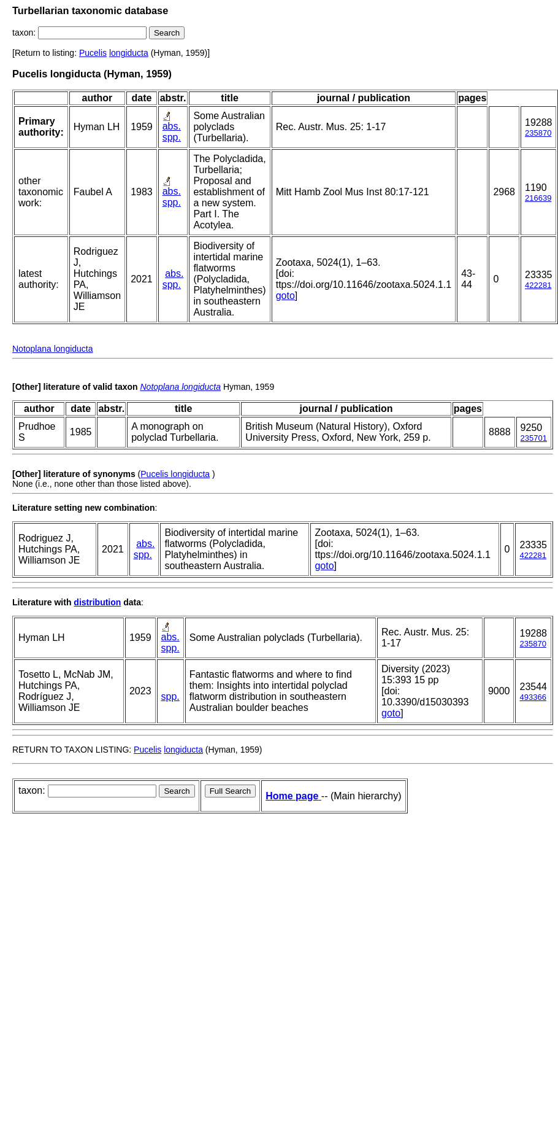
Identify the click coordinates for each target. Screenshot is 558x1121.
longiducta (128, 53)
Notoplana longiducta (52, 349)
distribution (97, 602)
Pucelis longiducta (175, 474)
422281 (538, 285)
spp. (171, 137)
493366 (532, 697)
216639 (538, 198)
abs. (171, 126)
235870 (538, 133)
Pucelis (93, 53)
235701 (534, 438)
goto (285, 295)
